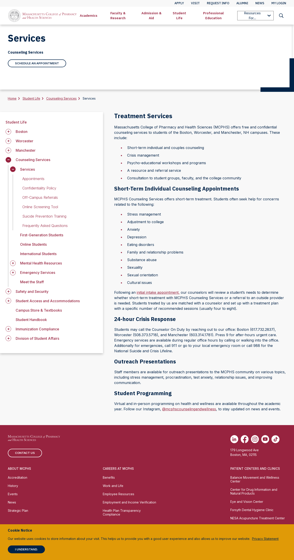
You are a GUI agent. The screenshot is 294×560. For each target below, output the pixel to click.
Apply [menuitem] (179, 3)
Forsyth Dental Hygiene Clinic (251, 510)
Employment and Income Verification (129, 502)
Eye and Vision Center (246, 501)
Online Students (33, 244)
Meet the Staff (32, 282)
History (13, 486)
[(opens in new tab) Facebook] (245, 439)
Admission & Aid (151, 15)
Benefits (109, 477)
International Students (38, 254)
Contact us (25, 453)
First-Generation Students (41, 235)
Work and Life (113, 486)
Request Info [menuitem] (218, 3)
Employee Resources (118, 494)
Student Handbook (31, 319)
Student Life (179, 15)
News (12, 502)
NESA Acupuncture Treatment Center (257, 518)
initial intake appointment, (158, 292)
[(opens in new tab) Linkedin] (234, 439)
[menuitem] (88, 16)
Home (12, 98)
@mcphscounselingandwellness (189, 409)
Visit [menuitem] (195, 3)
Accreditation (17, 477)
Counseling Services (61, 98)
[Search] (281, 16)
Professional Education (213, 15)
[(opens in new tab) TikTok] (275, 439)
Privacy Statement (265, 539)
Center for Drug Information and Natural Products (253, 491)
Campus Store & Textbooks (39, 310)
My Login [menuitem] (278, 3)
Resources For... (257, 15)
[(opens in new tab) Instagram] (255, 439)
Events (13, 494)
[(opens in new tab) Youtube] (265, 439)
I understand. (26, 549)
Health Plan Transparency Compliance (122, 512)
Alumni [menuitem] (242, 3)
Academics (88, 15)
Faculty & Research (118, 15)
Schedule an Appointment (37, 63)
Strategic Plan (18, 510)
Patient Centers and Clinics (255, 468)
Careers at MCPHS (118, 468)
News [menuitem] (259, 3)
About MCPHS (19, 468)
